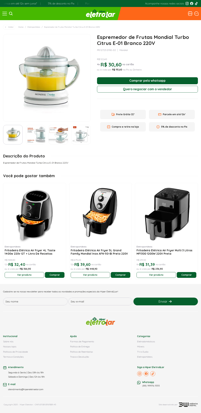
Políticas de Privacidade (15, 351)
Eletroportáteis (33, 27)
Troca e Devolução (79, 356)
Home (20, 27)
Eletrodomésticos (146, 341)
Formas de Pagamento (82, 341)
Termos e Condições (13, 356)
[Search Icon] (11, 13)
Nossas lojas (9, 346)
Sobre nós (8, 341)
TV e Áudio (142, 351)
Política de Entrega (80, 346)
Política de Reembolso (81, 351)
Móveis (140, 346)
